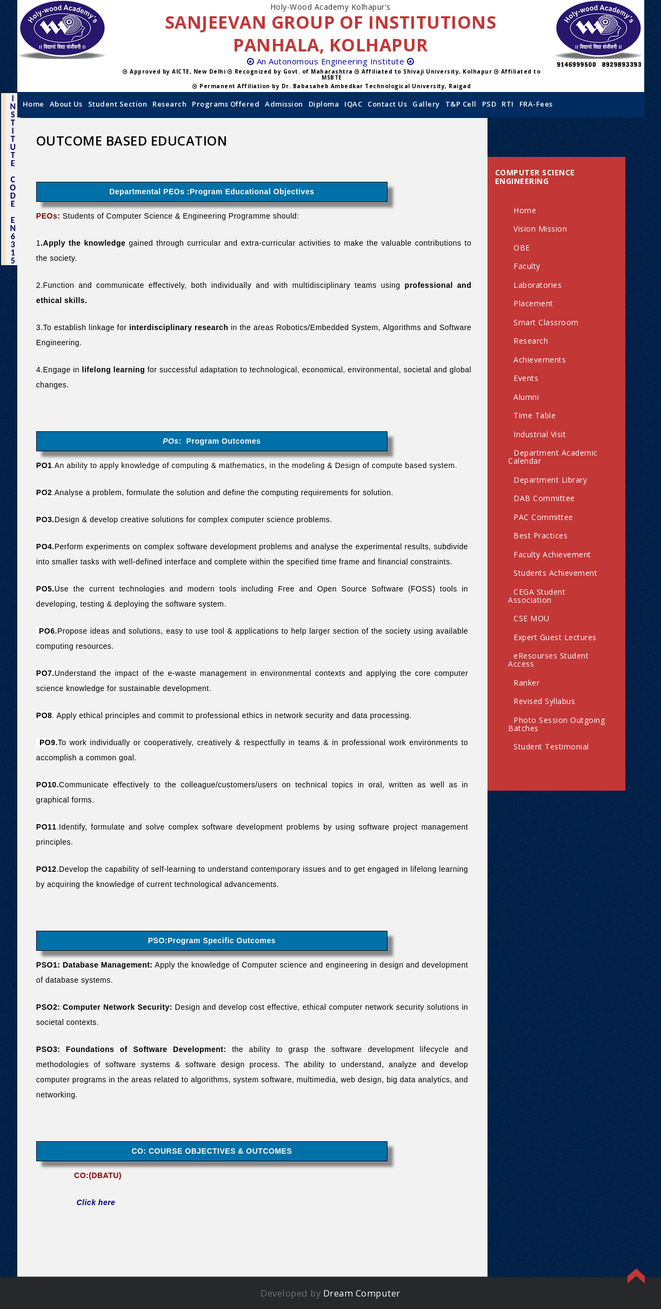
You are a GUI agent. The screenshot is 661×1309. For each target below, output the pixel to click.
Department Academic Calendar (553, 457)
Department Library (550, 480)
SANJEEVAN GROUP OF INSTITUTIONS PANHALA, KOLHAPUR (331, 33)
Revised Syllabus (544, 701)
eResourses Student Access (548, 659)
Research (169, 104)
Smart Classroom (546, 322)
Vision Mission (540, 228)
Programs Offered (225, 104)
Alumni (526, 397)
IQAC (353, 104)
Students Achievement (555, 573)
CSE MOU (531, 618)
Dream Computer (361, 1293)
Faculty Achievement (552, 554)
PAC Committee (543, 517)
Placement (533, 303)
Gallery (426, 104)
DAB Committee (544, 498)
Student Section (118, 104)
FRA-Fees (536, 104)
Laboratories (537, 285)
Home (33, 104)
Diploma (324, 104)
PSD (489, 104)
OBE (521, 247)
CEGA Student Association (536, 596)
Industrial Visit (539, 434)
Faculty (526, 266)
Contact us (387, 104)
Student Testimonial (551, 746)
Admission (284, 104)
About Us (66, 104)
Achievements (539, 359)
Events (525, 378)
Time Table (534, 415)
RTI (508, 104)
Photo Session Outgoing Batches (556, 724)
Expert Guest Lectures (555, 637)
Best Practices (540, 535)
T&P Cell (461, 104)
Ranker (526, 682)
